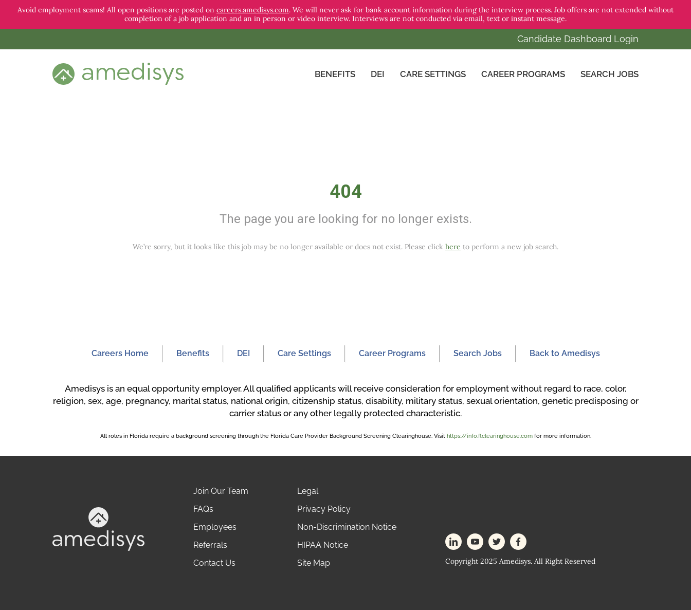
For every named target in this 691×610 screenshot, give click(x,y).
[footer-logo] (98, 528)
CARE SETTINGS (433, 74)
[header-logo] (118, 73)
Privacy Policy (324, 509)
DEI (378, 74)
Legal (307, 491)
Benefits (335, 74)
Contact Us (214, 563)
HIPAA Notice (322, 545)
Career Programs (523, 74)
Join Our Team (220, 491)
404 (346, 191)
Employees (215, 527)
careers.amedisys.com (252, 9)
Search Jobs (609, 74)
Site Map (313, 563)
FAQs (203, 509)
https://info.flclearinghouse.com (490, 436)
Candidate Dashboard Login (578, 38)
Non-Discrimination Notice (346, 527)
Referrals (210, 545)
